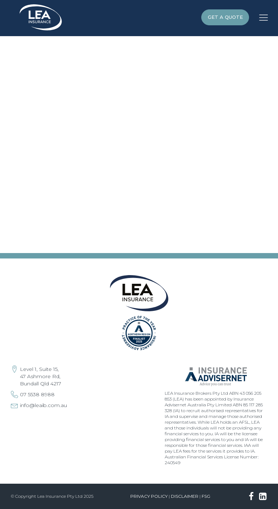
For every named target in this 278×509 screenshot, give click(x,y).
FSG (206, 496)
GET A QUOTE (225, 17)
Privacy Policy (149, 496)
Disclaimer (184, 496)
